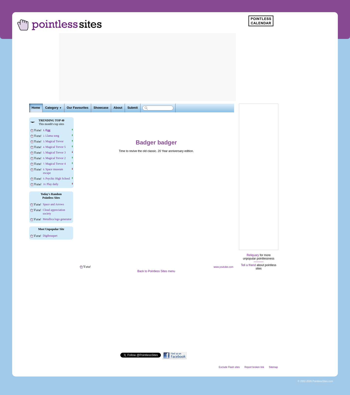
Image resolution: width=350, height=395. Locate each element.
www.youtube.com (223, 267)
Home (36, 107)
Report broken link (254, 367)
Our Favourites (77, 107)
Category (53, 107)
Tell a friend (248, 265)
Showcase (101, 107)
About (118, 107)
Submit (132, 107)
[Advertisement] (147, 67)
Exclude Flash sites (229, 367)
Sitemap (273, 367)
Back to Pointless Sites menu (156, 271)
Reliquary (253, 255)
